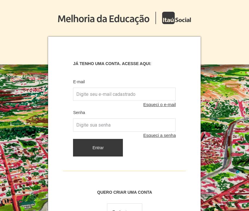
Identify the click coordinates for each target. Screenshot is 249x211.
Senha (79, 112)
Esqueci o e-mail (159, 104)
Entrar (98, 147)
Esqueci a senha (159, 135)
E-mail (79, 81)
